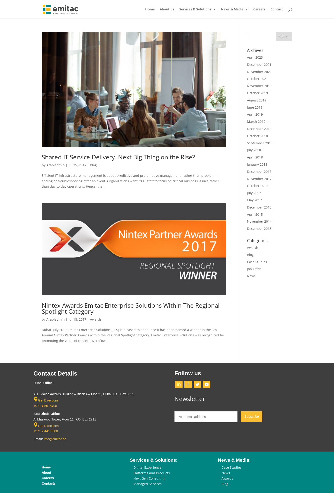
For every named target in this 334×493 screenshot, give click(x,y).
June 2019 (254, 107)
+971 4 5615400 (45, 406)
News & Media (232, 9)
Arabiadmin (55, 165)
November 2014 (259, 221)
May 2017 (254, 200)
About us (167, 9)
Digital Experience (147, 467)
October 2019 (257, 93)
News (251, 276)
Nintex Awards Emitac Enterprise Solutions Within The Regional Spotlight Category (131, 308)
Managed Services (147, 484)
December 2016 (259, 207)
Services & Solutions (195, 9)
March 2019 (256, 121)
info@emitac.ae (55, 439)
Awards (96, 319)
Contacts (49, 483)
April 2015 (255, 214)
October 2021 (257, 78)
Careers (259, 9)
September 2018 (260, 143)
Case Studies (257, 262)
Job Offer (254, 269)
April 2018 (255, 157)
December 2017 (259, 171)
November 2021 (259, 72)
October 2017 (257, 185)
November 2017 (259, 179)
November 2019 (259, 86)
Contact (276, 9)
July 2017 (254, 193)
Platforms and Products (151, 473)
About (46, 472)
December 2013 (259, 228)
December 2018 (259, 128)
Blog (93, 165)
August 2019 (256, 100)
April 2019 (255, 114)
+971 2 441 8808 (45, 431)
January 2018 (257, 164)
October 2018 (257, 136)
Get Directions (48, 400)
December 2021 (259, 64)
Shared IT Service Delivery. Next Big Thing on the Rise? (118, 157)
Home (150, 9)
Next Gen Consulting (149, 478)
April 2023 (255, 57)
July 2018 (254, 150)
